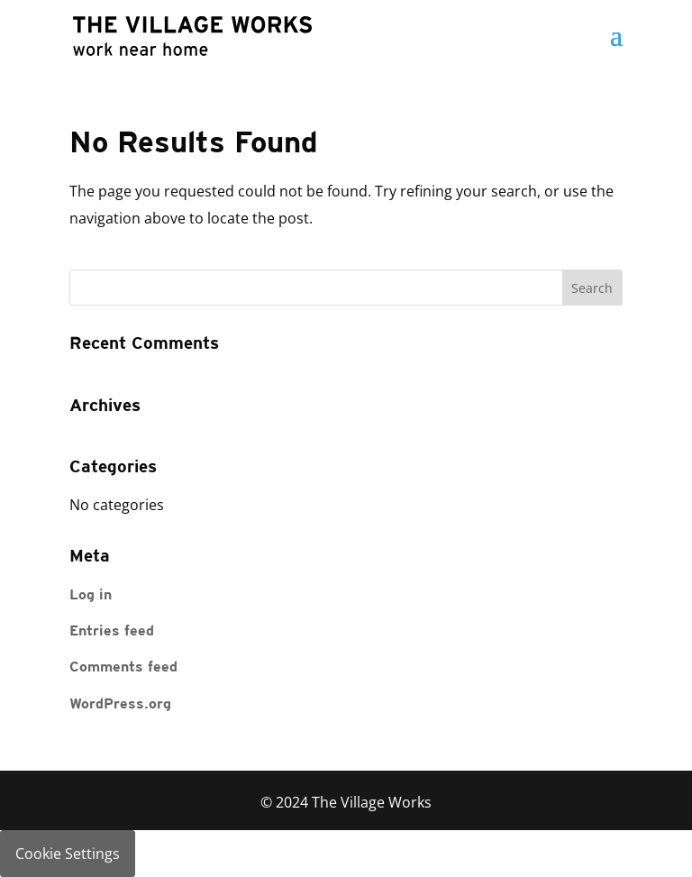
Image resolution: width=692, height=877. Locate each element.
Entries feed (111, 632)
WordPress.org (120, 705)
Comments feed (123, 668)
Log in (90, 596)
